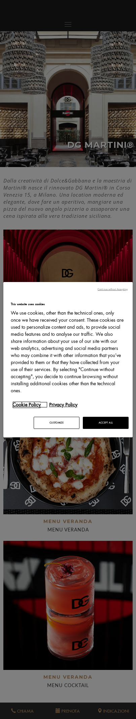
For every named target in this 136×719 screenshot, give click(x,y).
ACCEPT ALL (106, 422)
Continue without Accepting (113, 288)
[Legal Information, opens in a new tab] (66, 405)
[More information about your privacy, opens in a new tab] (29, 405)
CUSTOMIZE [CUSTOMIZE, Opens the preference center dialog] (56, 422)
